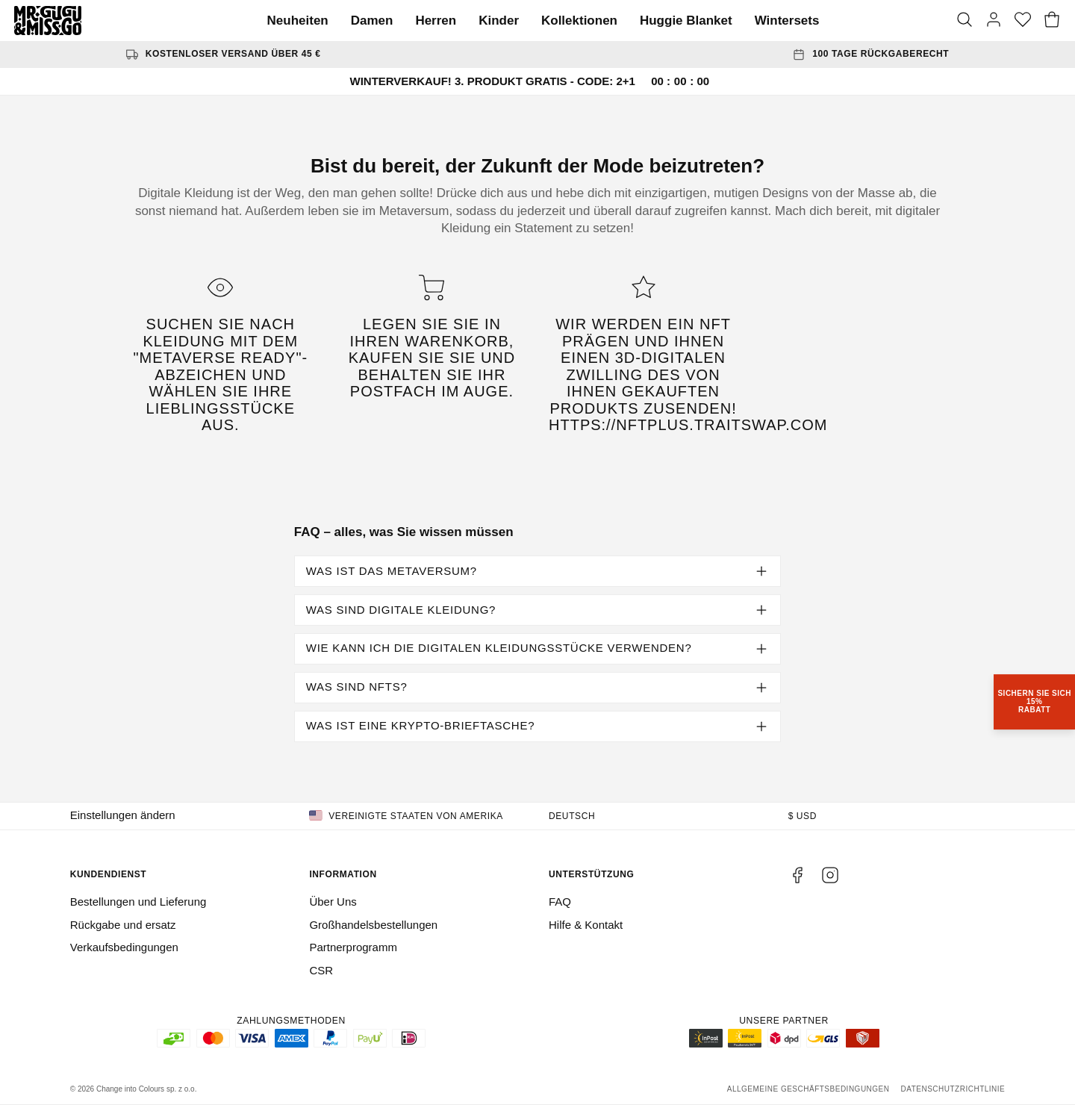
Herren (435, 20)
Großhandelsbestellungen (373, 924)
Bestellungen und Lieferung (138, 901)
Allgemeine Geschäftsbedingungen (808, 1089)
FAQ (560, 901)
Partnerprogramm (353, 947)
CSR (321, 970)
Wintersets (787, 20)
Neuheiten (297, 20)
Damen (372, 20)
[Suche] (964, 21)
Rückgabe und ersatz (123, 924)
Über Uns (332, 901)
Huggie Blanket (686, 20)
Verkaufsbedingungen (124, 947)
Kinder (499, 20)
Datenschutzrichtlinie (952, 1089)
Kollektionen (579, 20)
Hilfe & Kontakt (586, 924)
